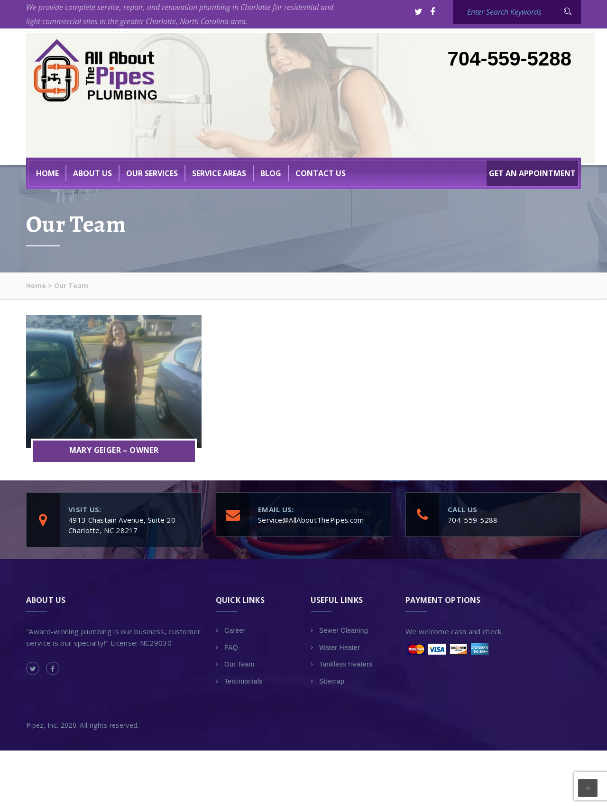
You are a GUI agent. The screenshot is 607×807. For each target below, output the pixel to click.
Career (235, 630)
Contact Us (320, 173)
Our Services (152, 173)
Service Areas (219, 173)
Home (47, 173)
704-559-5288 (509, 58)
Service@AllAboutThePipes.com (311, 520)
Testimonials (243, 681)
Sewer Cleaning (343, 630)
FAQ (231, 647)
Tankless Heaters (345, 664)
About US (92, 173)
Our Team (239, 664)
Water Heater (339, 647)
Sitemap (331, 681)
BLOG (270, 173)
